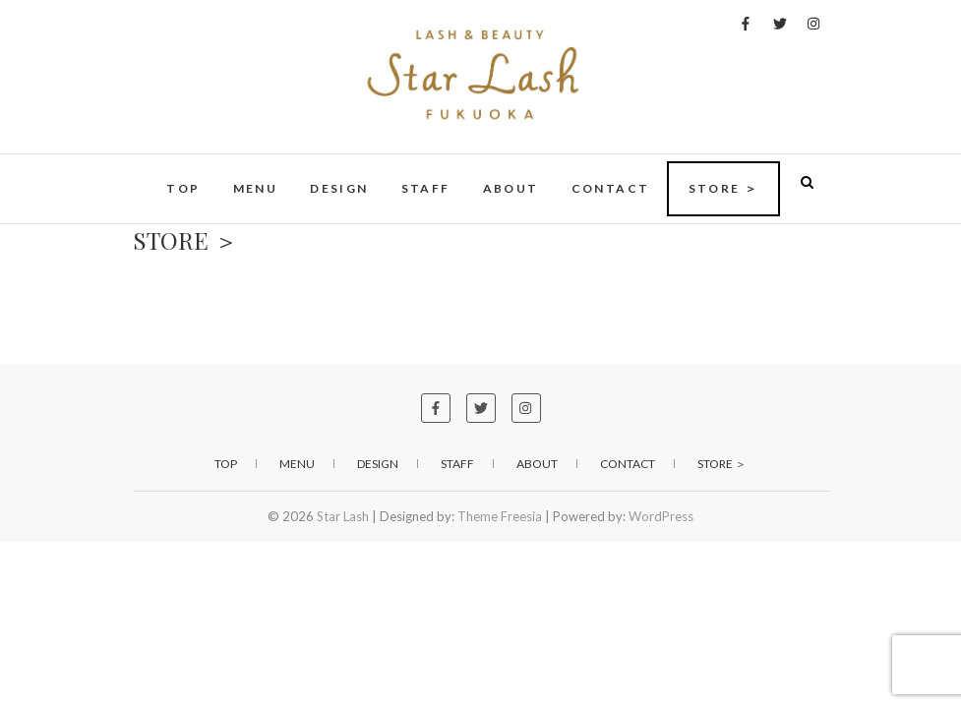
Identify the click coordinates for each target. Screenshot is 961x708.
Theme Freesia (499, 516)
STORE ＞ (724, 188)
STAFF (425, 188)
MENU (255, 188)
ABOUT (511, 188)
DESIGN (339, 188)
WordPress (661, 516)
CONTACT (610, 188)
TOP (183, 188)
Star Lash (343, 516)
